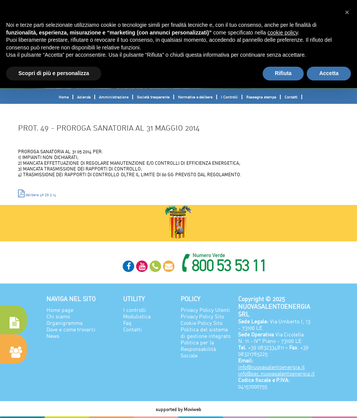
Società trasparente (153, 97)
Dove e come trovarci (71, 329)
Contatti (291, 97)
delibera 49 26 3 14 (37, 193)
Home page (59, 310)
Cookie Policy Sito (201, 323)
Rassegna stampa (261, 97)
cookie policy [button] (283, 33)
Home (64, 97)
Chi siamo (58, 316)
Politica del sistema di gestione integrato (205, 332)
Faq (127, 323)
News (52, 336)
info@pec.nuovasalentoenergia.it (276, 373)
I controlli (134, 310)
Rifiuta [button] (283, 73)
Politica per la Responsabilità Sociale (198, 349)
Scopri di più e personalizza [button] (53, 73)
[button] (347, 12)
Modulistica (137, 316)
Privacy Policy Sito (202, 316)
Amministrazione (113, 97)
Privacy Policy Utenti (205, 310)
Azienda (83, 97)
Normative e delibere (195, 97)
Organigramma (64, 323)
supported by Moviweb (179, 409)
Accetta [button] (329, 73)
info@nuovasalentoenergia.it (271, 367)
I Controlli (229, 97)
